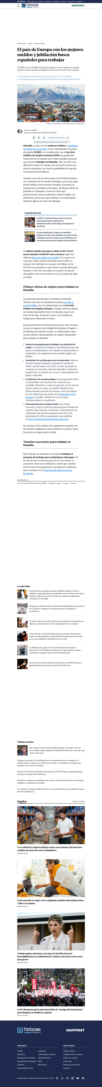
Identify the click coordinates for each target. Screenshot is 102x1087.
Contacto (66, 1068)
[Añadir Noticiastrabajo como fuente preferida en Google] (58, 138)
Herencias (56, 1)
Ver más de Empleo (78, 801)
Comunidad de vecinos (46, 1054)
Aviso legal (67, 1061)
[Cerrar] (68, 142)
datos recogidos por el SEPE (45, 257)
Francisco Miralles (30, 130)
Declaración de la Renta (26, 1058)
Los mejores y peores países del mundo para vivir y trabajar (45, 76)
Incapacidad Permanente (26, 1061)
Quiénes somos (69, 1051)
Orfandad (71, 1)
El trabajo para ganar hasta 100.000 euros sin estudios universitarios (49, 79)
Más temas (42, 1064)
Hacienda (20, 1064)
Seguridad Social (44, 1058)
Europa (73, 483)
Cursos (64, 1)
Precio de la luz (32, 1)
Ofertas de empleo (55, 483)
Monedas (48, 1)
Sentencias (21, 1054)
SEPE (40, 1061)
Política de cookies (70, 1058)
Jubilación (42, 1051)
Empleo (66, 483)
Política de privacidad (71, 1064)
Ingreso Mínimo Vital (25, 1068)
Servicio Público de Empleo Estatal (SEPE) (32, 483)
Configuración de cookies (72, 1054)
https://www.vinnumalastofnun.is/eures (49, 419)
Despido (79, 1)
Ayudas (41, 1)
